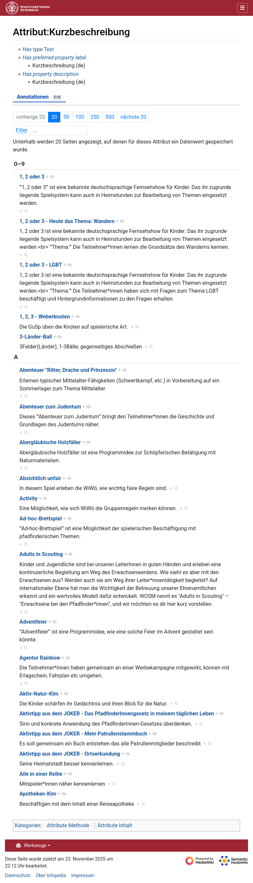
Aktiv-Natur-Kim (38, 694)
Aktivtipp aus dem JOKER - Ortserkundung (69, 754)
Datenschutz (18, 875)
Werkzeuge (35, 845)
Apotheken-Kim (37, 794)
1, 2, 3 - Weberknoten (44, 316)
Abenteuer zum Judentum (50, 407)
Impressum (82, 875)
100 (79, 117)
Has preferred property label (54, 57)
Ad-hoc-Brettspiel (40, 518)
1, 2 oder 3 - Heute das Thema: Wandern (67, 221)
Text (49, 49)
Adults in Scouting (41, 554)
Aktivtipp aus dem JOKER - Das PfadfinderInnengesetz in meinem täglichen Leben (116, 713)
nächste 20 (134, 117)
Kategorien (27, 825)
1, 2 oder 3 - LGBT (40, 265)
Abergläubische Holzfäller (50, 442)
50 (66, 117)
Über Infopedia (51, 875)
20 (54, 117)
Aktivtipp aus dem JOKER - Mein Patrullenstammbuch (83, 734)
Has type (33, 49)
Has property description (51, 74)
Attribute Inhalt (115, 825)
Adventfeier (33, 622)
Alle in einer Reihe (40, 774)
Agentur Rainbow (39, 658)
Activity (28, 498)
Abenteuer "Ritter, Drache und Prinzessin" (68, 370)
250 (94, 117)
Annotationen (39, 97)
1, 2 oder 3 (31, 177)
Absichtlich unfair (40, 478)
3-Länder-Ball (35, 337)
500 (109, 117)
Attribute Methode (68, 825)
